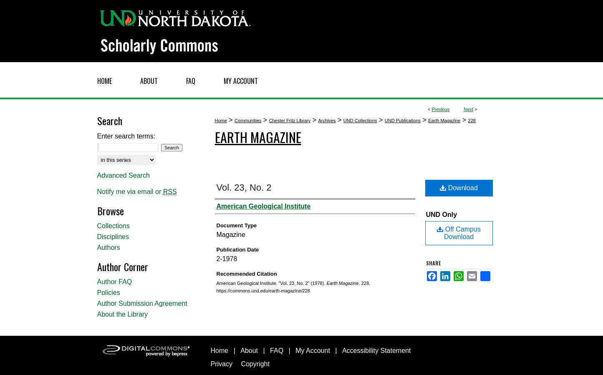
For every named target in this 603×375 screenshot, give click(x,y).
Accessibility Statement (376, 350)
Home (221, 120)
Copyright (255, 363)
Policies (108, 292)
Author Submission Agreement (142, 303)
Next (468, 109)
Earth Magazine (444, 120)
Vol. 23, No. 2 (244, 187)
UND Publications (403, 120)
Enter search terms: (126, 136)
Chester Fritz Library (290, 120)
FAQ (276, 350)
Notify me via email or (137, 192)
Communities (248, 120)
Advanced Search (123, 175)
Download (459, 187)
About (249, 350)
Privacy (221, 363)
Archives (327, 120)
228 (472, 120)
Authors (108, 247)
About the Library (122, 314)
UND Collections (360, 120)
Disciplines (113, 236)
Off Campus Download (459, 233)
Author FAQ (114, 281)
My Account (312, 350)
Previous (441, 109)
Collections (113, 225)
